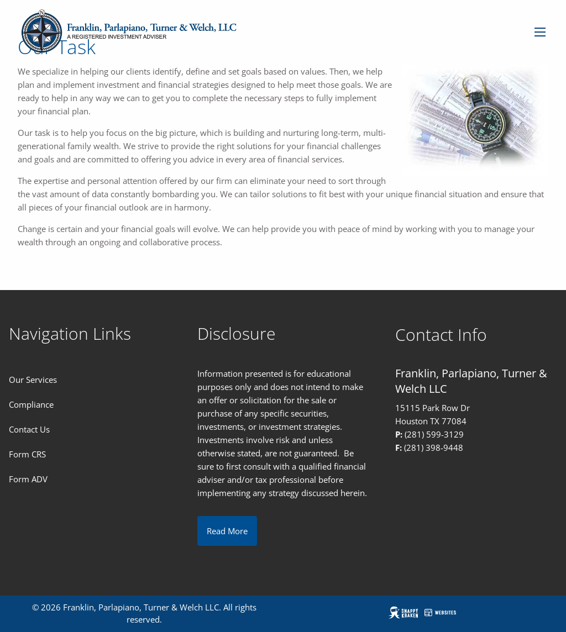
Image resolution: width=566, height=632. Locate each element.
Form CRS (27, 454)
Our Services (33, 379)
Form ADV (28, 478)
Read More (227, 530)
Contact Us (29, 429)
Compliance (31, 404)
